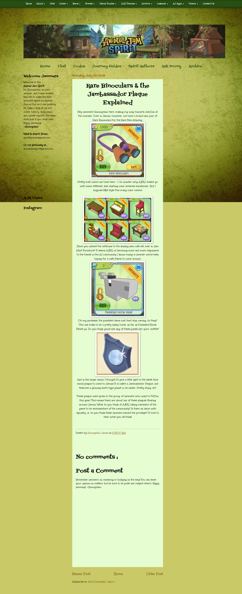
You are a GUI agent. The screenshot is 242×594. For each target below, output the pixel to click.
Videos (193, 3)
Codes (63, 3)
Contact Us (208, 3)
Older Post (154, 574)
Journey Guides (106, 66)
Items (77, 3)
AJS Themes (129, 3)
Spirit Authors (141, 66)
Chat (52, 3)
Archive (147, 3)
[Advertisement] (121, 16)
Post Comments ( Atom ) (101, 581)
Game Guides (108, 3)
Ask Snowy (171, 66)
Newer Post (81, 574)
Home (29, 3)
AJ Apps (178, 3)
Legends (162, 3)
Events (90, 3)
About (40, 3)
